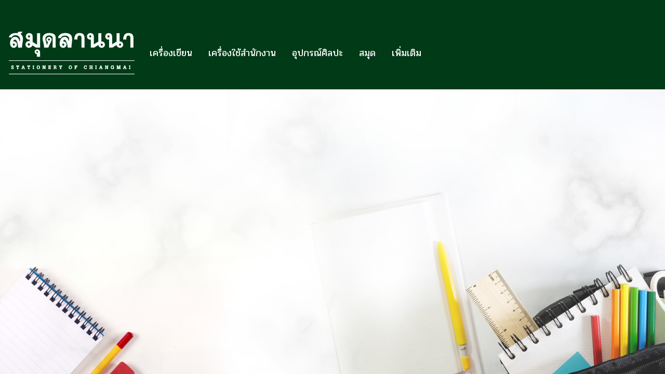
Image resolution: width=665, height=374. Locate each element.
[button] (438, 53)
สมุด (367, 53)
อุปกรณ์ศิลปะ (317, 53)
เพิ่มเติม (406, 53)
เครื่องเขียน (171, 53)
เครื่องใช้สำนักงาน (242, 53)
